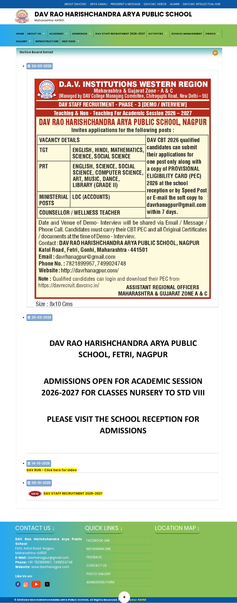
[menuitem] (19, 34)
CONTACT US (96, 565)
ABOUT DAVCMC (75, 4)
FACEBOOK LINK (98, 540)
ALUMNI (175, 4)
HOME (20, 33)
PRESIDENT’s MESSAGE (125, 4)
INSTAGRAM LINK (98, 549)
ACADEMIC (56, 33)
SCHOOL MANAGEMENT (186, 33)
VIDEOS (210, 33)
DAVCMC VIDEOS (155, 4)
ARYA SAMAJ (98, 4)
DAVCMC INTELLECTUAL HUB (201, 4)
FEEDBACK (94, 557)
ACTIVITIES (155, 33)
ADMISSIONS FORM (100, 582)
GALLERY (21, 41)
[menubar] (118, 37)
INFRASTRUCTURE (47, 41)
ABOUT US (34, 33)
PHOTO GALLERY (98, 574)
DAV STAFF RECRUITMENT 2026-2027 (120, 33)
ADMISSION (79, 33)
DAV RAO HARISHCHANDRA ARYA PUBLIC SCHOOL (113, 14)
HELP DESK (68, 41)
